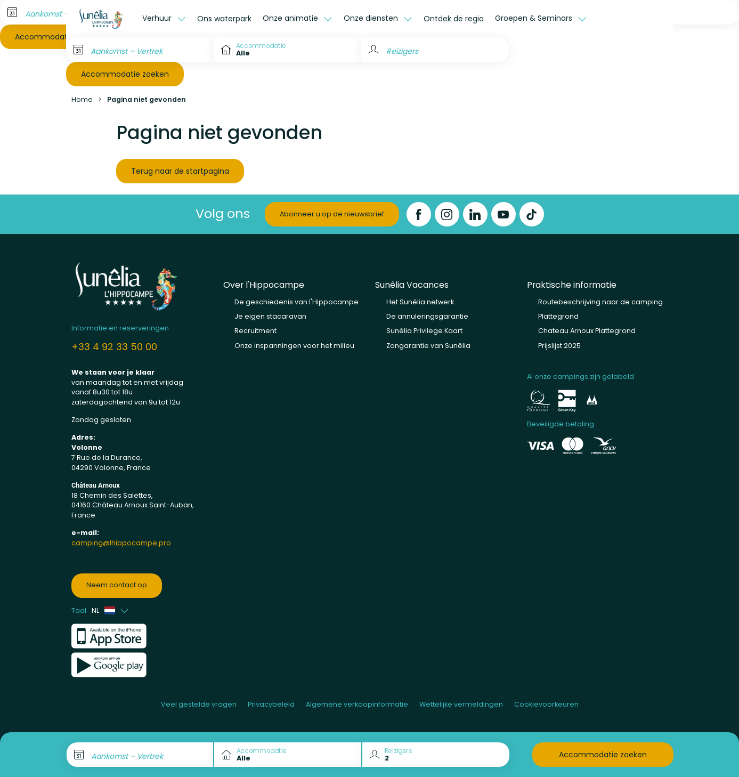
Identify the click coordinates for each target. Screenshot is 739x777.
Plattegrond (558, 316)
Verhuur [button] (158, 18)
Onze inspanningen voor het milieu (294, 345)
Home (82, 99)
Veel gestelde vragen (199, 704)
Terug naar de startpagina (180, 171)
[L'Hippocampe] (101, 18)
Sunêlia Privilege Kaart (424, 330)
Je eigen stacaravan (270, 316)
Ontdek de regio (454, 18)
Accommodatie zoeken (125, 74)
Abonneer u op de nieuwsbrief (332, 213)
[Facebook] (419, 214)
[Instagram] (447, 214)
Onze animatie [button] (291, 18)
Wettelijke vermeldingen (461, 704)
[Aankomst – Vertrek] (140, 49)
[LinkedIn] (475, 214)
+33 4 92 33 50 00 (114, 346)
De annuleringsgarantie (427, 316)
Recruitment (255, 330)
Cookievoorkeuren (546, 704)
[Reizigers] (435, 49)
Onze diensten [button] (372, 18)
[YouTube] (503, 214)
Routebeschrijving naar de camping (600, 301)
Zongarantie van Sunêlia (428, 345)
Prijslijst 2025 (559, 345)
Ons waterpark (224, 18)
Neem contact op (116, 584)
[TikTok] (531, 214)
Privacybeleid (271, 704)
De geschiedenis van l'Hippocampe (296, 301)
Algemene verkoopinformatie (357, 704)
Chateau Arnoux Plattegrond (587, 330)
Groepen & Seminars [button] (534, 18)
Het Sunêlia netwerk (420, 301)
